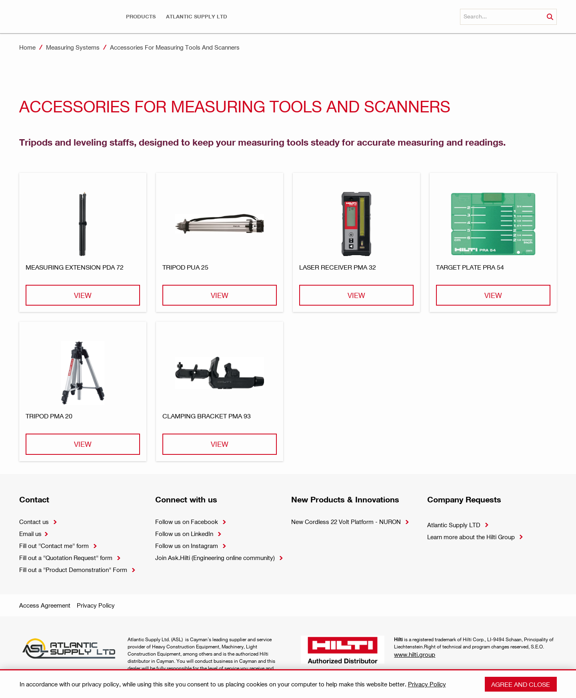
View (83, 295)
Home (27, 47)
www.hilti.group (414, 654)
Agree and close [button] (520, 684)
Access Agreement (44, 605)
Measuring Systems (73, 47)
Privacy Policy (96, 605)
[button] (141, 16)
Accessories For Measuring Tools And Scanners (175, 47)
